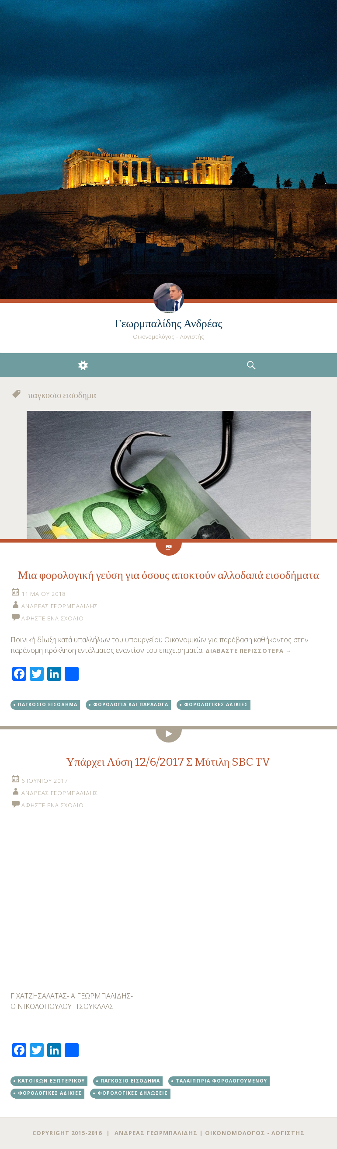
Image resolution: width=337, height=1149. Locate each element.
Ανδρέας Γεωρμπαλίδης (59, 606)
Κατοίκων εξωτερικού (51, 1081)
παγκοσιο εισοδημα (47, 704)
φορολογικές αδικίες (216, 704)
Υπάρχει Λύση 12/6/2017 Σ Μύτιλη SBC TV (168, 762)
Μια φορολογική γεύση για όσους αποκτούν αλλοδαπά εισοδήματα (168, 575)
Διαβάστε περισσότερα (248, 651)
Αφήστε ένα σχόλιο (52, 618)
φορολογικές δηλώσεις (132, 1093)
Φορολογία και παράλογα (130, 704)
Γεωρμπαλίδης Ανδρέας (168, 323)
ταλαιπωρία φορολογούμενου (221, 1081)
